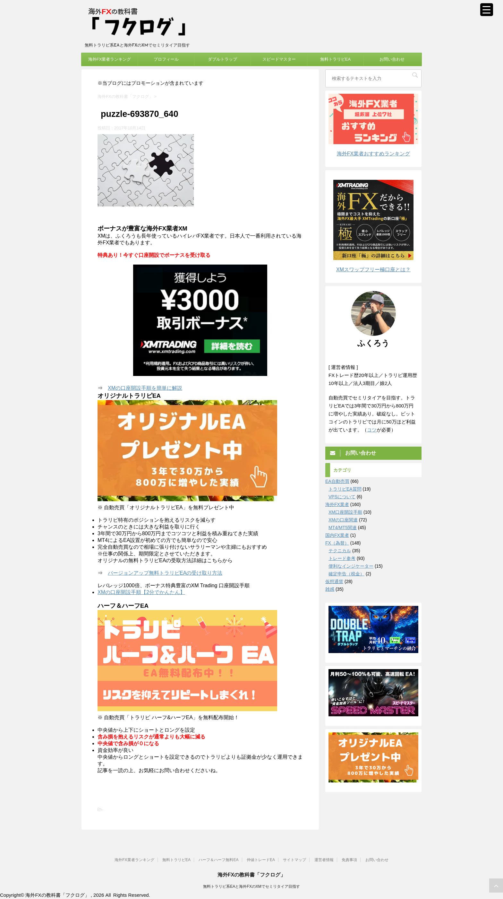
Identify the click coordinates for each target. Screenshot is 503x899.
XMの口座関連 (343, 519)
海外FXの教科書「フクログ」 (251, 874)
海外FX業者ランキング (109, 59)
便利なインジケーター (350, 566)
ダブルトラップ (222, 59)
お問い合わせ (392, 59)
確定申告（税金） (346, 573)
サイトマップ (294, 860)
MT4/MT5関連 (342, 527)
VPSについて (341, 496)
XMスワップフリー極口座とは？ (373, 269)
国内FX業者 (337, 535)
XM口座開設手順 (345, 512)
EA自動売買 (337, 481)
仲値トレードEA (261, 860)
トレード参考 (341, 558)
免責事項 (349, 860)
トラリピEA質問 (345, 489)
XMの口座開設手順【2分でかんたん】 (141, 592)
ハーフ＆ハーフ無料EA (218, 860)
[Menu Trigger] (486, 9)
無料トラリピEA (335, 59)
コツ (372, 429)
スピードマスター (279, 59)
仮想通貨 (334, 581)
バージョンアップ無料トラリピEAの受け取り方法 (165, 573)
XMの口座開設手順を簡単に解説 (145, 388)
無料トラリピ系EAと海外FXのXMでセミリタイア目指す (251, 886)
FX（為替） (337, 543)
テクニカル (339, 550)
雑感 (329, 589)
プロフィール (166, 59)
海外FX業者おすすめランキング (373, 153)
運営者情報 (324, 860)
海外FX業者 (337, 504)
